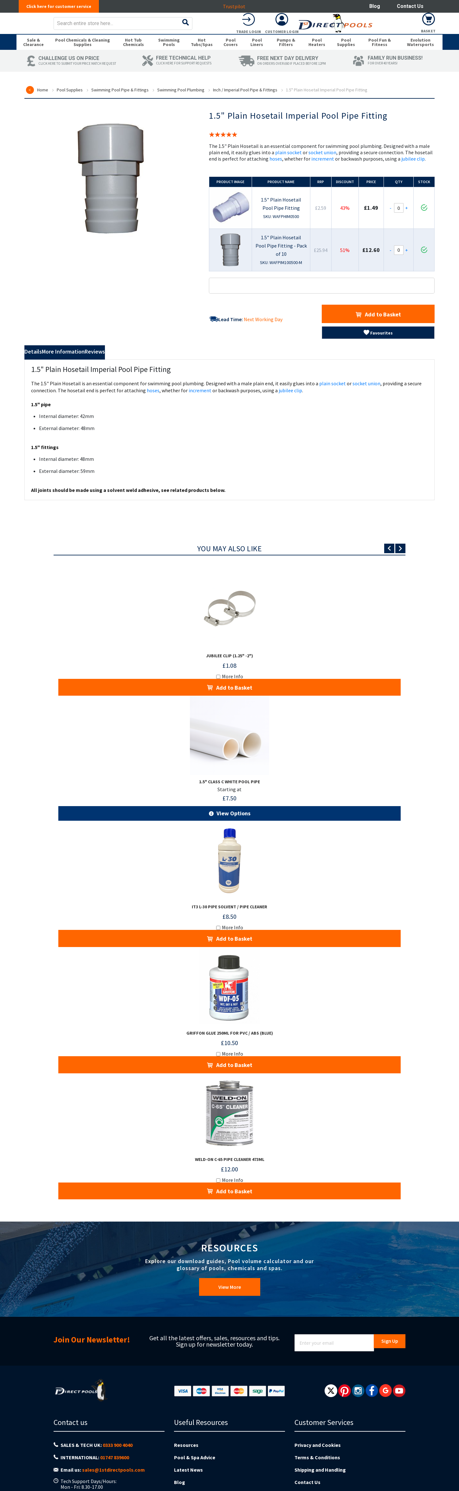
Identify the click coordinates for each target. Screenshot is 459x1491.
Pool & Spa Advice (194, 1438)
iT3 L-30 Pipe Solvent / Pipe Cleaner (229, 909)
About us (184, 1467)
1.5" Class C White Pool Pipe (229, 787)
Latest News (188, 1447)
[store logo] (67, 28)
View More (229, 1274)
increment (322, 172)
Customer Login (395, 36)
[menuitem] (33, 53)
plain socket (288, 165)
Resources (186, 1428)
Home (42, 103)
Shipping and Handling (320, 1447)
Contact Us (410, 6)
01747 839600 (114, 1438)
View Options (232, 817)
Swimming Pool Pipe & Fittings (120, 103)
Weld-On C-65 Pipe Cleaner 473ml (229, 1150)
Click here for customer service (62, 6)
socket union (322, 165)
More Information (93, 365)
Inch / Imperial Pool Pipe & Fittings (245, 103)
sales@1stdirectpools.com (113, 1448)
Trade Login (362, 36)
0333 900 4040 (118, 1428)
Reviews (146, 365)
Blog (374, 6)
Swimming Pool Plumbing (180, 103)
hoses (275, 172)
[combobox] (241, 28)
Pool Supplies (70, 103)
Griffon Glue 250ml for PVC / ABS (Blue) (229, 1030)
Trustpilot (237, 6)
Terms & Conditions (317, 1438)
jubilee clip (413, 172)
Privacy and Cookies (317, 1428)
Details (41, 365)
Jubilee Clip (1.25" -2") (229, 667)
